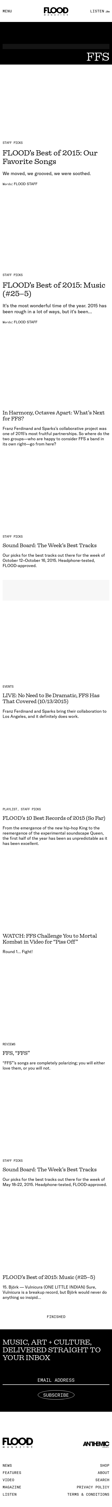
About (103, 1472)
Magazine (12, 1487)
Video (8, 1480)
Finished (56, 1316)
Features (12, 1472)
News (7, 1465)
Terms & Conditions (88, 1494)
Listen (10, 1494)
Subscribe (56, 1395)
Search (102, 1480)
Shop (104, 1465)
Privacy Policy (93, 1487)
